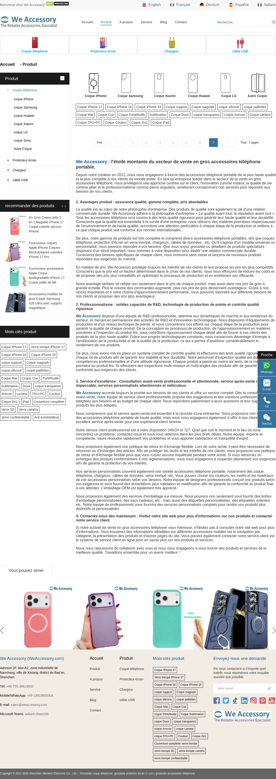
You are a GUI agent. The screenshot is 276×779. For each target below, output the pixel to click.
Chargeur (19, 170)
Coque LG (229, 96)
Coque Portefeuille (131, 115)
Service (146, 22)
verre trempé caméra (191, 751)
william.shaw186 (37, 714)
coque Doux (161, 721)
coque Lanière (185, 728)
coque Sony (22, 140)
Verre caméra (28, 409)
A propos (126, 22)
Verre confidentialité (15, 417)
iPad (26, 402)
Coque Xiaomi (164, 96)
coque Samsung (25, 107)
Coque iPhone (95, 96)
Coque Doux (180, 115)
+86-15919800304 (40, 695)
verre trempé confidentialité (171, 758)
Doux (26, 386)
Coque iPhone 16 (13, 355)
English (151, 5)
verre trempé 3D (164, 751)
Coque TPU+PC (89, 122)
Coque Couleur (116, 122)
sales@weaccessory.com (29, 705)
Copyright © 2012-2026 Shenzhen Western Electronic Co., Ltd (38, 773)
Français (180, 5)
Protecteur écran (25, 160)
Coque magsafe (37, 362)
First (99, 142)
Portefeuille (51, 378)
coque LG (21, 132)
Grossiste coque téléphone (96, 773)
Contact (181, 22)
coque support (11, 362)
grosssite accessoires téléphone (175, 773)
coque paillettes (37, 370)
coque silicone (11, 370)
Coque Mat (9, 378)
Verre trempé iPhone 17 (48, 347)
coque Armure (163, 728)
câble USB (20, 180)
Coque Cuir (30, 378)
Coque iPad (160, 122)
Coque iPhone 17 (13, 347)
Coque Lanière (260, 115)
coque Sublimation (192, 714)
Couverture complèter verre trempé (175, 743)
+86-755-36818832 (20, 686)
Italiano (267, 5)
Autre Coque (23, 149)
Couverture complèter (49, 402)
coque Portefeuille (165, 714)
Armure (6, 394)
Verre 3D (7, 409)
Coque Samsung (130, 96)
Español (239, 5)
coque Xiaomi (23, 124)
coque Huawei (24, 115)
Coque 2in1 (9, 402)
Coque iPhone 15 (43, 355)
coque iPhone (24, 99)
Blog (163, 22)
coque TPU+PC (164, 736)
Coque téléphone (25, 90)
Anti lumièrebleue (46, 417)
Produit (106, 22)
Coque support (176, 107)
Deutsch (210, 5)
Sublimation (9, 386)
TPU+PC (38, 394)
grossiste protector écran (129, 773)
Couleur (54, 394)
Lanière (22, 394)
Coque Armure (234, 115)
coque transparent (48, 386)
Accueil (87, 22)
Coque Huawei (199, 96)
